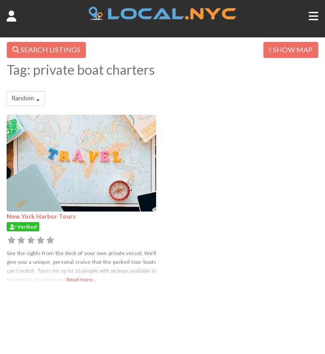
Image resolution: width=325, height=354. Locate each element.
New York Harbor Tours (41, 216)
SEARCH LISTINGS (46, 49)
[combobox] (26, 98)
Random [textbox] (22, 98)
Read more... (82, 279)
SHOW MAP (291, 49)
